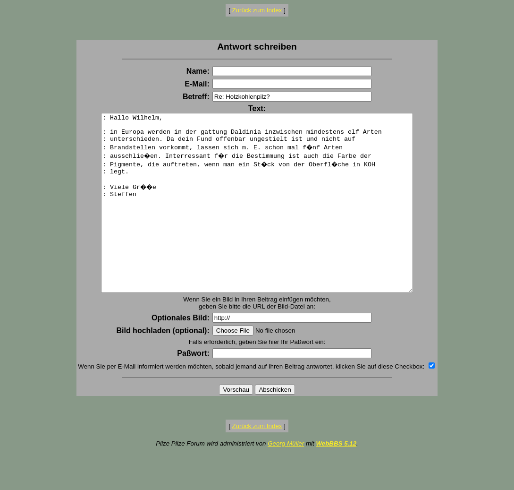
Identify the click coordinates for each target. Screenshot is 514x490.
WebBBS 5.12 (336, 478)
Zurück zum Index (257, 10)
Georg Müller (286, 478)
